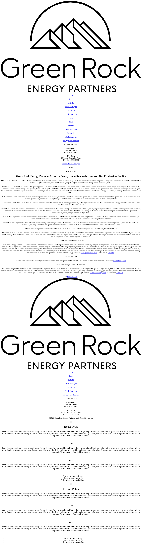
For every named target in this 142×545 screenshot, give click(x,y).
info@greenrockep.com (71, 141)
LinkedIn (111, 253)
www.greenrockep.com (89, 253)
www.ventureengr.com (98, 273)
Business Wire (72, 277)
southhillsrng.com (119, 261)
